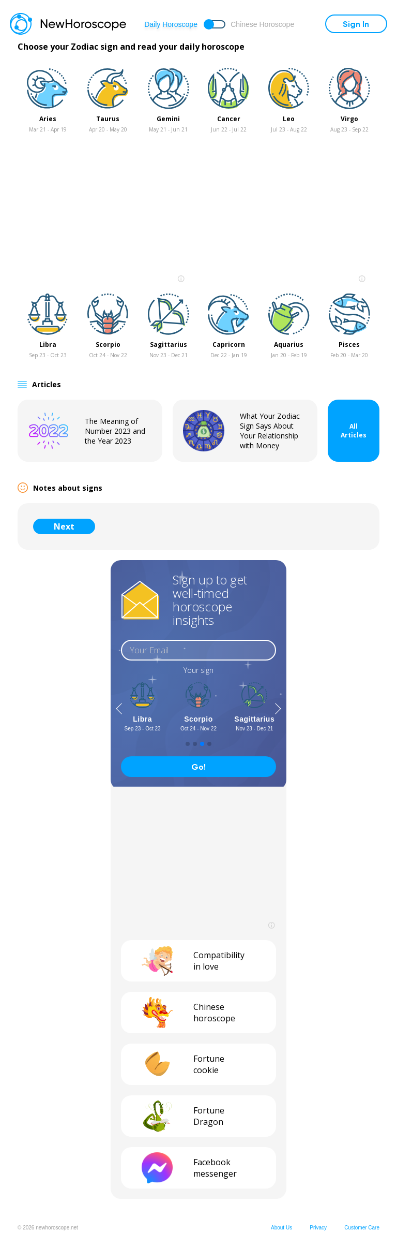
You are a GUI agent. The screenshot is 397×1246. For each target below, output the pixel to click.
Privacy (318, 1227)
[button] (119, 708)
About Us (281, 1227)
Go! (198, 767)
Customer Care (361, 1227)
